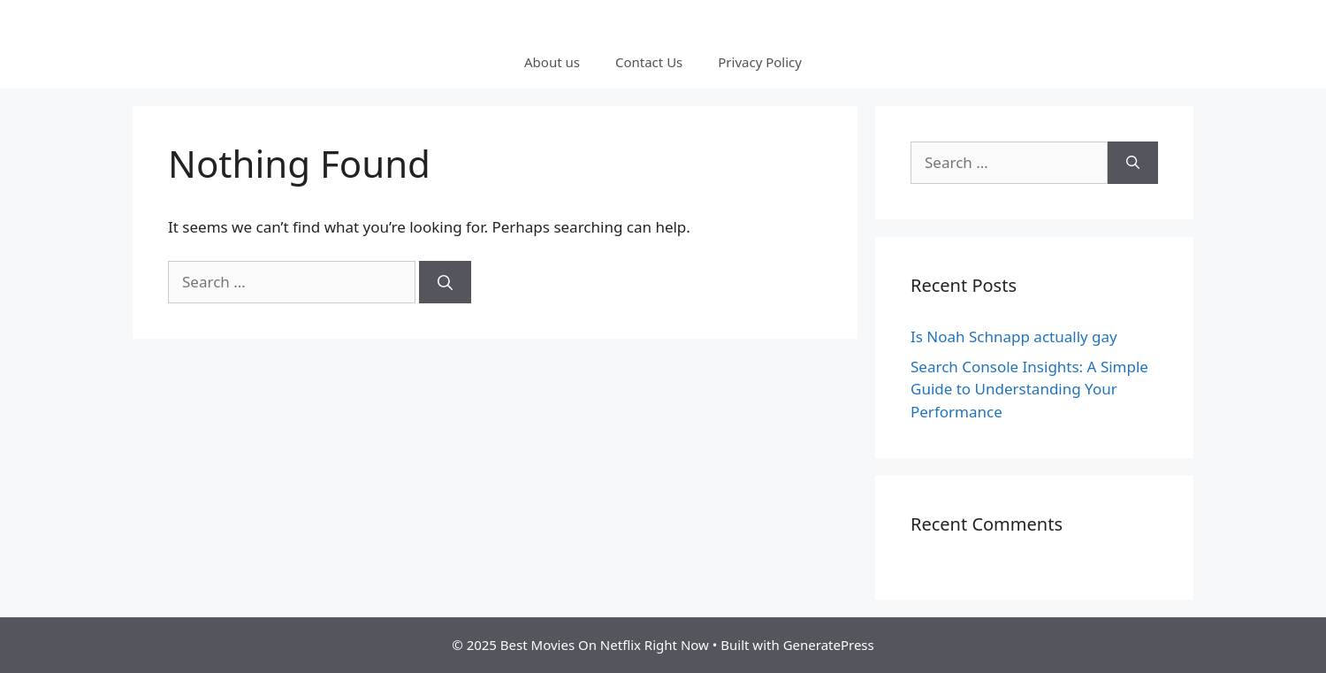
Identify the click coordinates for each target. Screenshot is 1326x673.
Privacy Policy (760, 62)
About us (552, 62)
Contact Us (648, 62)
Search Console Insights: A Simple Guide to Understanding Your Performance (1029, 389)
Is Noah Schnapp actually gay (1014, 336)
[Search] (445, 282)
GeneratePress (828, 645)
